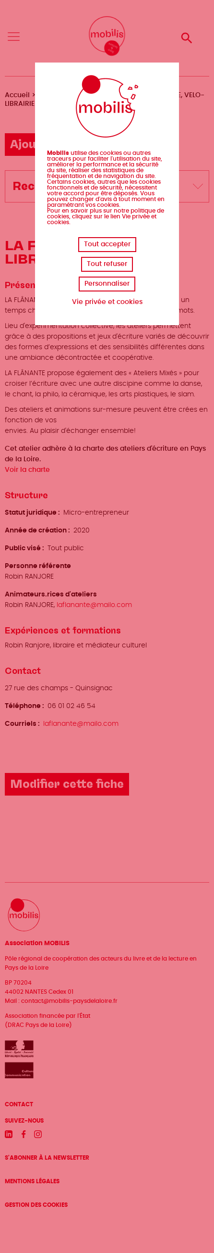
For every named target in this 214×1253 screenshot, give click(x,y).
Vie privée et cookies (107, 302)
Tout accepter (107, 244)
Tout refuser (107, 264)
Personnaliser (107, 283)
